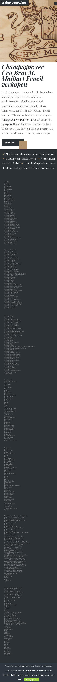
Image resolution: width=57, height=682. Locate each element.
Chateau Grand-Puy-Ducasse (13, 284)
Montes (6, 647)
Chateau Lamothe (10, 309)
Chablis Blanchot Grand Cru (13, 588)
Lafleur (7, 602)
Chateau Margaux (10, 330)
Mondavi (7, 644)
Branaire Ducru (9, 198)
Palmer (6, 478)
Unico (6, 632)
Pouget (6, 488)
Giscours (7, 407)
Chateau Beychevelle (10, 222)
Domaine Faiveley (9, 529)
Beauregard (8, 186)
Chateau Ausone (9, 215)
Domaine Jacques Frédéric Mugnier (15, 520)
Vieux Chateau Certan (11, 508)
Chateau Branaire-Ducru (12, 225)
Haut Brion (8, 420)
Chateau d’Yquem (9, 254)
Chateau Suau (8, 366)
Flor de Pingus (8, 629)
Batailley (7, 185)
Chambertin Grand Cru (11, 553)
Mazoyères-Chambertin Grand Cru (15, 561)
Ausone (6, 183)
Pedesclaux (8, 482)
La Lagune (8, 432)
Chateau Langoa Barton (11, 614)
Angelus (6, 182)
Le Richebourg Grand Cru (12, 620)
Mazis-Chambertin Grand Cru (13, 556)
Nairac (6, 475)
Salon (6, 578)
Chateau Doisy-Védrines (11, 271)
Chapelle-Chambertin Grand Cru (14, 562)
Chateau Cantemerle (10, 236)
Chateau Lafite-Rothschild (12, 304)
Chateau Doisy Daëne (10, 268)
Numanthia (8, 638)
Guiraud (7, 416)
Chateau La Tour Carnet (11, 301)
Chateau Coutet (9, 251)
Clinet (6, 609)
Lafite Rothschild (9, 600)
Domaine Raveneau (10, 534)
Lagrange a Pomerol (10, 605)
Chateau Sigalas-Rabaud (12, 364)
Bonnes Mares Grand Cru (11, 573)
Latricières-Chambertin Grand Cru (15, 565)
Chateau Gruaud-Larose (11, 287)
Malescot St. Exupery (10, 467)
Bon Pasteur (8, 195)
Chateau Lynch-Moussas (11, 325)
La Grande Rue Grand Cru (12, 618)
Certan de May (9, 210)
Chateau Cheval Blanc (11, 239)
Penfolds (6, 642)
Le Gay (6, 455)
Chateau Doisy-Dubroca (11, 269)
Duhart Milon (8, 396)
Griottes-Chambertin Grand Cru (14, 558)
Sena (5, 645)
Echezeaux (8, 399)
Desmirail (7, 390)
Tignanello (7, 581)
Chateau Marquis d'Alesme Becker (14, 331)
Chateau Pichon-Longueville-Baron (15, 348)
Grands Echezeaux (10, 411)
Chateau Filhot (9, 281)
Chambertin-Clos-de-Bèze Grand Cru (15, 555)
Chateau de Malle (9, 260)
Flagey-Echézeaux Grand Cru (13, 549)
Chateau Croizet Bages (11, 253)
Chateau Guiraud (9, 289)
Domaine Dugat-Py (10, 531)
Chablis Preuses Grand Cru (12, 594)
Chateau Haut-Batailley (11, 292)
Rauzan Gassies (9, 493)
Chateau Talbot (9, 369)
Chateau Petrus (9, 345)
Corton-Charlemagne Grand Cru (14, 537)
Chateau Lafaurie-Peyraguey (13, 303)
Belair (6, 191)
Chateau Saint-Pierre (10, 363)
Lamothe (7, 449)
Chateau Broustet (9, 228)
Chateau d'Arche (9, 256)
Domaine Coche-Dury (11, 526)
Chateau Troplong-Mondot (12, 371)
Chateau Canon (9, 235)
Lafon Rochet (8, 603)
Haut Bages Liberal (10, 417)
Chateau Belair (9, 219)
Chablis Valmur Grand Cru (12, 596)
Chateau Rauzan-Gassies (12, 355)
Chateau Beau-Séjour (10, 218)
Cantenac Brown (9, 209)
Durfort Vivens (9, 398)
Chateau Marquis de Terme (12, 333)
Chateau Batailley (9, 216)
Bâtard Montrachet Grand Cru (13, 540)
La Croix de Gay (9, 426)
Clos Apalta (7, 655)
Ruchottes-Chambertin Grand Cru (15, 564)
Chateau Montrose (9, 334)
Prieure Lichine (9, 491)
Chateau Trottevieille (10, 372)
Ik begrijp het (31, 680)
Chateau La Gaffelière (11, 296)
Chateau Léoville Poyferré (12, 322)
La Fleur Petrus (9, 429)
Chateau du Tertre (10, 272)
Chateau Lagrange (10, 307)
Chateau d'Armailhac (11, 257)
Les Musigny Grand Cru (11, 547)
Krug (5, 579)
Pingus (6, 630)
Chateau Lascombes (10, 615)
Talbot (6, 502)
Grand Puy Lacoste (10, 410)
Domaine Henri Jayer (10, 522)
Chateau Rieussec (9, 358)
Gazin (6, 405)
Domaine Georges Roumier (12, 519)
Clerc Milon (8, 606)
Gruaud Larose (9, 414)
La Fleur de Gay (9, 428)
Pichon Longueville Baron (12, 485)
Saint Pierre (8, 497)
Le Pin (6, 457)
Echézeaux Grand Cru (11, 550)
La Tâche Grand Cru (10, 617)
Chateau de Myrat (9, 262)
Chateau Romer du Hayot (12, 360)
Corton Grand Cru (9, 535)
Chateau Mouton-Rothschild (13, 336)
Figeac (6, 402)
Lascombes (7, 452)
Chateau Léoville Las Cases (12, 321)
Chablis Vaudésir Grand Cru (13, 597)
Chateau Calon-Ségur (11, 232)
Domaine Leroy (9, 523)
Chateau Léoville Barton (11, 319)
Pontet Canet (8, 487)
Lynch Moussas (9, 464)
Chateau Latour (9, 316)
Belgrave (7, 192)
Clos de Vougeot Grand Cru (12, 624)
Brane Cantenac (9, 200)
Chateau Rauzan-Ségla (11, 357)
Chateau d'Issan (9, 266)
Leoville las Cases (9, 460)
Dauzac (6, 389)
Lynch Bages (8, 463)
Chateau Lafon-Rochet (11, 306)
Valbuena (7, 633)
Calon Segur (8, 203)
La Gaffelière (8, 431)
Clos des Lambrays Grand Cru (13, 571)
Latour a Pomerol (10, 454)
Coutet (6, 386)
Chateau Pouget (9, 351)
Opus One (7, 639)
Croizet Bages (8, 387)
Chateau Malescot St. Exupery (13, 328)
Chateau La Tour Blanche (12, 300)
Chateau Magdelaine (10, 327)
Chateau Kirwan (9, 295)
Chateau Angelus (9, 213)
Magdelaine (7, 466)
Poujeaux (7, 490)
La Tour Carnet (9, 437)
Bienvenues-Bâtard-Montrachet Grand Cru (17, 543)
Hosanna (7, 422)
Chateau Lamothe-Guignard (13, 612)
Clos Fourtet (7, 380)
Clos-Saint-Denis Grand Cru (13, 568)
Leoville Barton (9, 458)
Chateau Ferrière (9, 278)
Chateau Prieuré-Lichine (12, 352)
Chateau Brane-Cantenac (12, 227)
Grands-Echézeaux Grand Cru (13, 552)
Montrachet (8, 470)
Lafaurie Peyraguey (10, 440)
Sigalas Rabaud (9, 499)
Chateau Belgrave (9, 221)
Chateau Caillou (9, 230)
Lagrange (7, 448)
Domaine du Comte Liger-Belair (14, 528)
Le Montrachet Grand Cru (12, 538)
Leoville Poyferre (9, 461)
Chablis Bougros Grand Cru (12, 590)
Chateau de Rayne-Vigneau (12, 263)
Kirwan (7, 423)
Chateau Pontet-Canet (11, 349)
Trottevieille (8, 506)
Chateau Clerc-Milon (10, 241)
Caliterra (7, 650)
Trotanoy (7, 505)
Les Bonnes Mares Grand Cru (13, 546)
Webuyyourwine (14, 2)
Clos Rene (7, 383)
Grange (6, 413)
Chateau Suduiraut (10, 367)
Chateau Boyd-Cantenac (11, 224)
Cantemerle (8, 207)
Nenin (6, 476)
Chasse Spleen (8, 212)
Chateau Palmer (9, 339)
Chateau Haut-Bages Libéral (13, 290)
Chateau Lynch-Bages (11, 324)
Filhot (6, 404)
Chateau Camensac (10, 233)
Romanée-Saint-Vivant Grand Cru (15, 623)
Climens (7, 608)
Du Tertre (7, 393)
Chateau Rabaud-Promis (12, 354)
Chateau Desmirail (10, 265)
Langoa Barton (9, 451)
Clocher (7, 611)
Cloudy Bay (7, 574)
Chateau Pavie (8, 340)
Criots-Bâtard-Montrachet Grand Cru (15, 541)
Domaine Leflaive (9, 525)
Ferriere (7, 401)
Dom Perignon (8, 576)
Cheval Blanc (8, 374)
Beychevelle (8, 194)
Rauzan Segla (8, 494)
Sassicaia (7, 439)
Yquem (6, 510)
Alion (6, 626)
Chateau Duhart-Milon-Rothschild (15, 274)
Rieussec (7, 496)
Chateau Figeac (9, 280)
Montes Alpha (8, 653)
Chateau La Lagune (10, 298)
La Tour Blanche (9, 435)
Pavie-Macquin (9, 481)
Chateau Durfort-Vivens (11, 275)
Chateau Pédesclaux (10, 343)
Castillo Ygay (8, 627)
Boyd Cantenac (9, 197)
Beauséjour (7, 188)
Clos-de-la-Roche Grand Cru (13, 570)
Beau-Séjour (8, 189)
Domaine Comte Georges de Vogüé (14, 517)
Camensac (7, 204)
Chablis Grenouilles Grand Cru (14, 593)
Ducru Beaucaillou (10, 395)
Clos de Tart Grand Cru (11, 567)
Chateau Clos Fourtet (10, 244)
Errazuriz (7, 649)
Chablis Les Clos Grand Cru (12, 591)
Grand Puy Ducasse (10, 408)
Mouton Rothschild (10, 473)
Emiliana (7, 652)
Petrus (6, 484)
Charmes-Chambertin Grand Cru (14, 559)
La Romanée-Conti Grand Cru (13, 621)
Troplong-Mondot (9, 503)
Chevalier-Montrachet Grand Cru (14, 544)
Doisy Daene (8, 392)
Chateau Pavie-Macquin (12, 342)
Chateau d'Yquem (9, 277)
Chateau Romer (9, 361)
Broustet (7, 201)
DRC (5, 599)
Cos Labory (8, 384)
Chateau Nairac (9, 337)
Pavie (5, 479)
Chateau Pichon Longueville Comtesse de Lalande (19, 346)
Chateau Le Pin (9, 318)
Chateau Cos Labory (10, 250)
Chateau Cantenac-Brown (12, 238)
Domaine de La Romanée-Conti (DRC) (15, 516)
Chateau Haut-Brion (10, 293)
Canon (6, 206)
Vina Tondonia (9, 636)
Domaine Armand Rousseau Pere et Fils (16, 532)
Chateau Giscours (9, 283)
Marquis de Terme (10, 469)
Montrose (7, 472)
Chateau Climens (9, 242)
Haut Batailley (9, 419)
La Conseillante (9, 425)
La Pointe (7, 434)
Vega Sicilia (8, 635)
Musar (6, 641)
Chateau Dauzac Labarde (12, 259)
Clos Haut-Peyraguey (10, 381)
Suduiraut (7, 500)
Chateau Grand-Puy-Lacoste (13, 286)
